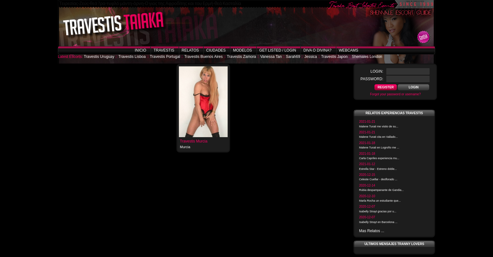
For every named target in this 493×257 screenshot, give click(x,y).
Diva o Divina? (317, 50)
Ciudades (216, 50)
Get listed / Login (277, 50)
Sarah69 (293, 56)
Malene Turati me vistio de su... (378, 126)
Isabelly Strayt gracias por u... (377, 211)
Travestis (163, 50)
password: (372, 79)
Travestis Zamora (241, 56)
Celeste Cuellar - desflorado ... (378, 179)
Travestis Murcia (194, 141)
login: (376, 71)
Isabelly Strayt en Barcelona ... (378, 222)
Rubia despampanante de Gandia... (381, 190)
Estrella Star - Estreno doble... (378, 168)
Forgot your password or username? (395, 94)
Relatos (190, 50)
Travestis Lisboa (132, 56)
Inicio (140, 50)
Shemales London (367, 56)
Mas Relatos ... (371, 231)
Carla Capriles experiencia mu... (379, 158)
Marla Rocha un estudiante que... (380, 200)
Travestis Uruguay (99, 56)
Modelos (242, 50)
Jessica (310, 56)
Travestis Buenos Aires (203, 56)
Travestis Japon (334, 56)
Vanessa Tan (271, 56)
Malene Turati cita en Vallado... (378, 136)
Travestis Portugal (165, 56)
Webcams (348, 50)
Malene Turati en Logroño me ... (379, 147)
